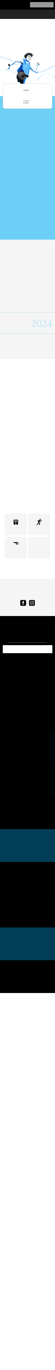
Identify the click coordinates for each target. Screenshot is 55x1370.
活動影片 (27, 332)
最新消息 (16, 14)
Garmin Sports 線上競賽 (39, 635)
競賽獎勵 (16, 612)
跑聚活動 (39, 611)
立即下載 (27, 733)
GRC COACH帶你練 (16, 635)
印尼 (10, 433)
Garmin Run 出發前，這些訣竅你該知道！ (27, 726)
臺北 (30, 433)
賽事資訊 (29, 14)
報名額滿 (41, 4)
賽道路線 (42, 14)
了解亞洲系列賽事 (27, 172)
